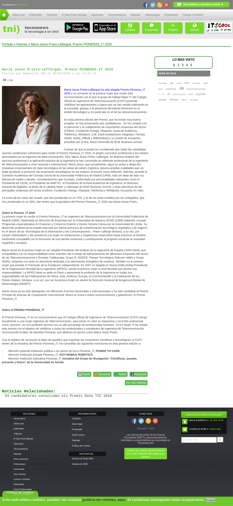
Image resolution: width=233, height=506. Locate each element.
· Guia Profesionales (22, 489)
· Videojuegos (19, 464)
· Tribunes (17, 433)
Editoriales (35, 14)
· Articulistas (18, 484)
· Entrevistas (18, 469)
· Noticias (17, 454)
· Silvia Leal (18, 423)
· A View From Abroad (23, 439)
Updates (130, 27)
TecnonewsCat (117, 14)
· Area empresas (20, 459)
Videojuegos (152, 14)
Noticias (135, 14)
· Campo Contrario (21, 479)
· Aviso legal (76, 424)
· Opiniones (18, 444)
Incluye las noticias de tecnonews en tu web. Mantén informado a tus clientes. (145, 453)
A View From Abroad (74, 14)
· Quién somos (78, 435)
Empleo (173, 27)
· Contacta (76, 418)
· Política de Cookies (80, 446)
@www (194, 27)
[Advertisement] (75, 55)
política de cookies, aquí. (104, 500)
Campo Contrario (193, 14)
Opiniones (97, 14)
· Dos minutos (19, 474)
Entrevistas (171, 14)
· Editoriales (18, 428)
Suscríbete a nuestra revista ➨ (203, 4)
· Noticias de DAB (79, 464)
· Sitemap (75, 440)
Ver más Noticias (136, 382)
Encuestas (151, 27)
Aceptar (210, 500)
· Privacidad (76, 429)
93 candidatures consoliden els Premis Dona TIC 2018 (58, 396)
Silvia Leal (18, 14)
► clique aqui (214, 429)
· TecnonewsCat (20, 449)
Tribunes (52, 14)
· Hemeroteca (19, 418)
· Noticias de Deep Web (82, 458)
